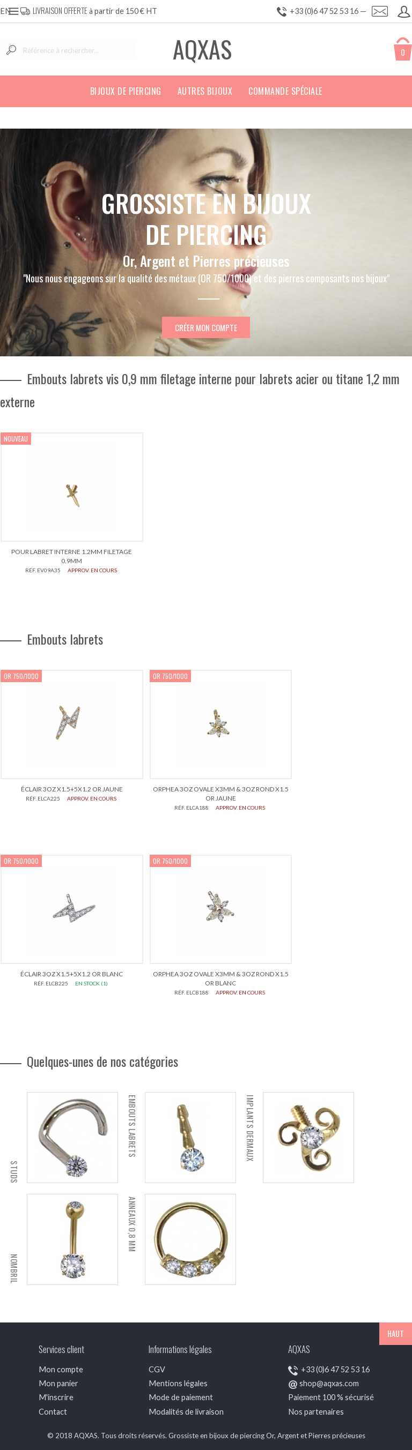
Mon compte (61, 1369)
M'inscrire (56, 1397)
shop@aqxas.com (329, 1383)
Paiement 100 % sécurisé (331, 1397)
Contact (53, 1411)
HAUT (395, 1333)
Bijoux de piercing (125, 91)
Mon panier (58, 1383)
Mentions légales (178, 1383)
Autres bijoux (205, 91)
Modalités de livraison (186, 1411)
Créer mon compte (206, 327)
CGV (157, 1369)
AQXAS (202, 49)
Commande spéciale (285, 91)
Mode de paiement (181, 1397)
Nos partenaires (316, 1411)
